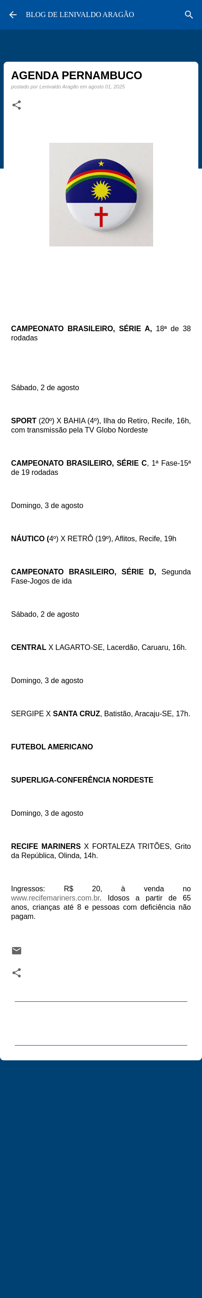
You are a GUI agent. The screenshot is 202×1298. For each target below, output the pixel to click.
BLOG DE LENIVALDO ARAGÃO (80, 14)
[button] (16, 105)
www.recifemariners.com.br (55, 898)
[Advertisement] (101, 1175)
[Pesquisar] (189, 15)
